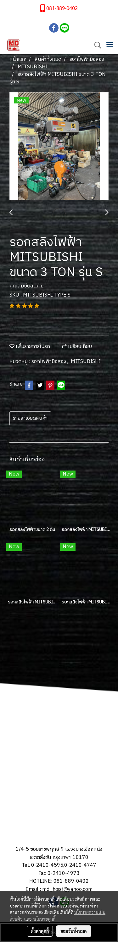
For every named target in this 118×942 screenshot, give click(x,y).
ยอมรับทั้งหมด (73, 931)
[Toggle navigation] (110, 45)
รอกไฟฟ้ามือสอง (49, 361)
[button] (95, 45)
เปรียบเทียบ (77, 346)
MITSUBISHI (86, 361)
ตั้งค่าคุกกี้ (40, 931)
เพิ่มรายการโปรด (29, 346)
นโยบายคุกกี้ (44, 919)
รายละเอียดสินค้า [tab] (30, 418)
